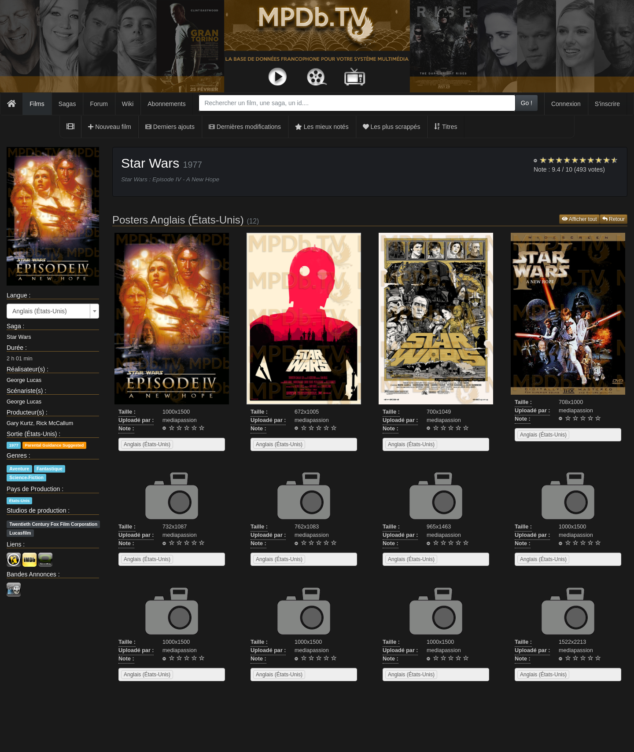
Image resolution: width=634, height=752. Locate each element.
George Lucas (24, 380)
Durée (15, 347)
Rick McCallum (54, 423)
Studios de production (36, 510)
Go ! (526, 102)
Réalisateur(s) (26, 369)
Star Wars (19, 337)
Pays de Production (33, 488)
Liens (14, 544)
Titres (445, 126)
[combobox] (357, 103)
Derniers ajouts (170, 126)
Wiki (127, 103)
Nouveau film (109, 126)
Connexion (566, 103)
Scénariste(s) (25, 390)
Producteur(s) (25, 412)
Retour (613, 219)
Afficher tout (579, 219)
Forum (98, 103)
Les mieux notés (322, 126)
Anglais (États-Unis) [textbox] (39, 311)
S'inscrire (607, 103)
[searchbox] (186, 444)
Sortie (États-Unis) (32, 433)
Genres (17, 455)
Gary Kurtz (20, 423)
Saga (14, 326)
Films (36, 103)
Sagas (67, 103)
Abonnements (166, 103)
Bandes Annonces (31, 574)
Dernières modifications (245, 126)
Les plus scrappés (391, 126)
